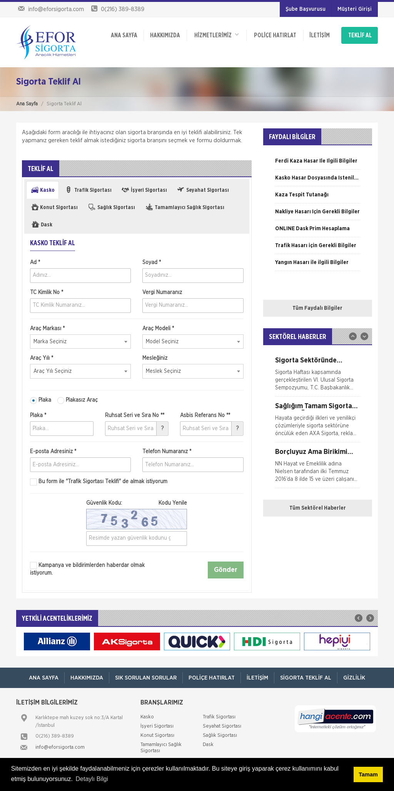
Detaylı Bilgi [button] (92, 779)
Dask (208, 744)
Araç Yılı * (41, 358)
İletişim (319, 35)
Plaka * (38, 415)
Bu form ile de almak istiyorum (98, 482)
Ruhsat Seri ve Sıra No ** (134, 415)
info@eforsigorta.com (60, 747)
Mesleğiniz (154, 358)
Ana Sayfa (27, 103)
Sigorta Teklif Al (305, 678)
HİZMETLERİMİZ (216, 34)
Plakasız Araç (77, 400)
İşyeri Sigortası (157, 726)
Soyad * (151, 262)
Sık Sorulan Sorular (146, 678)
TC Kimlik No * (46, 292)
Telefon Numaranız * (166, 451)
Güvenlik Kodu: (136, 503)
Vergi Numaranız (162, 292)
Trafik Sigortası (219, 717)
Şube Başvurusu (305, 9)
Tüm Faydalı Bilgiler (317, 308)
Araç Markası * (47, 328)
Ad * (35, 262)
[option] (318, 164)
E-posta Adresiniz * (53, 451)
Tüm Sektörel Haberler (317, 508)
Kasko (147, 717)
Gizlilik (354, 678)
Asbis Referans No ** (205, 415)
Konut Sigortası (157, 735)
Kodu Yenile (173, 503)
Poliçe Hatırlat (275, 35)
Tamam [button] (368, 774)
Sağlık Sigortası (220, 735)
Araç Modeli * (158, 328)
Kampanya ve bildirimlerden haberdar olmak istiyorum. (87, 569)
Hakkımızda (165, 35)
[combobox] (80, 341)
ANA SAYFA (124, 35)
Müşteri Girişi (354, 9)
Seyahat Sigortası (222, 726)
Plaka (40, 400)
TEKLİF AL (360, 35)
